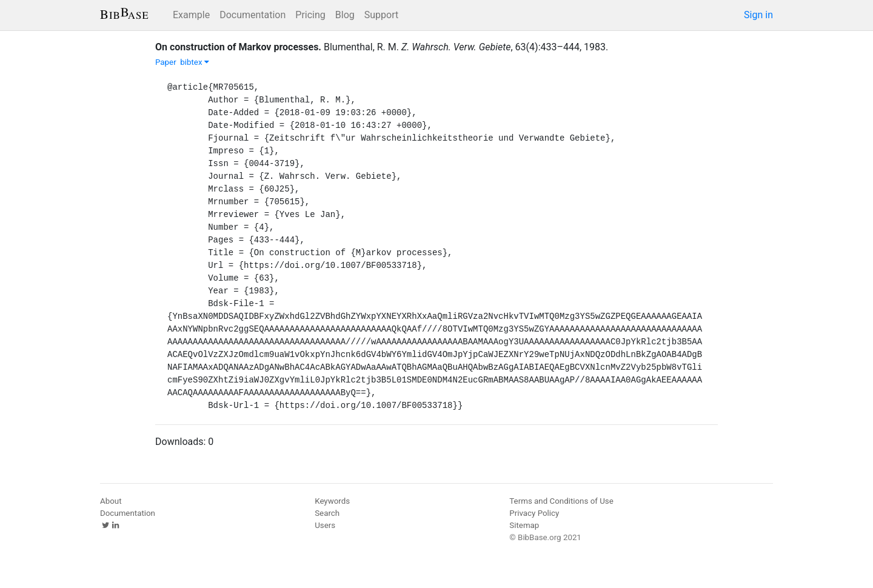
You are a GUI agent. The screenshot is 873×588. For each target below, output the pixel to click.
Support (381, 15)
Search (327, 513)
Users (325, 525)
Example (191, 15)
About (111, 501)
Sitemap (524, 525)
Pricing (310, 15)
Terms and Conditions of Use (561, 501)
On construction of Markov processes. (238, 47)
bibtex (194, 62)
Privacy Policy (534, 513)
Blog (345, 15)
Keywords (332, 501)
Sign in (758, 15)
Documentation (252, 15)
